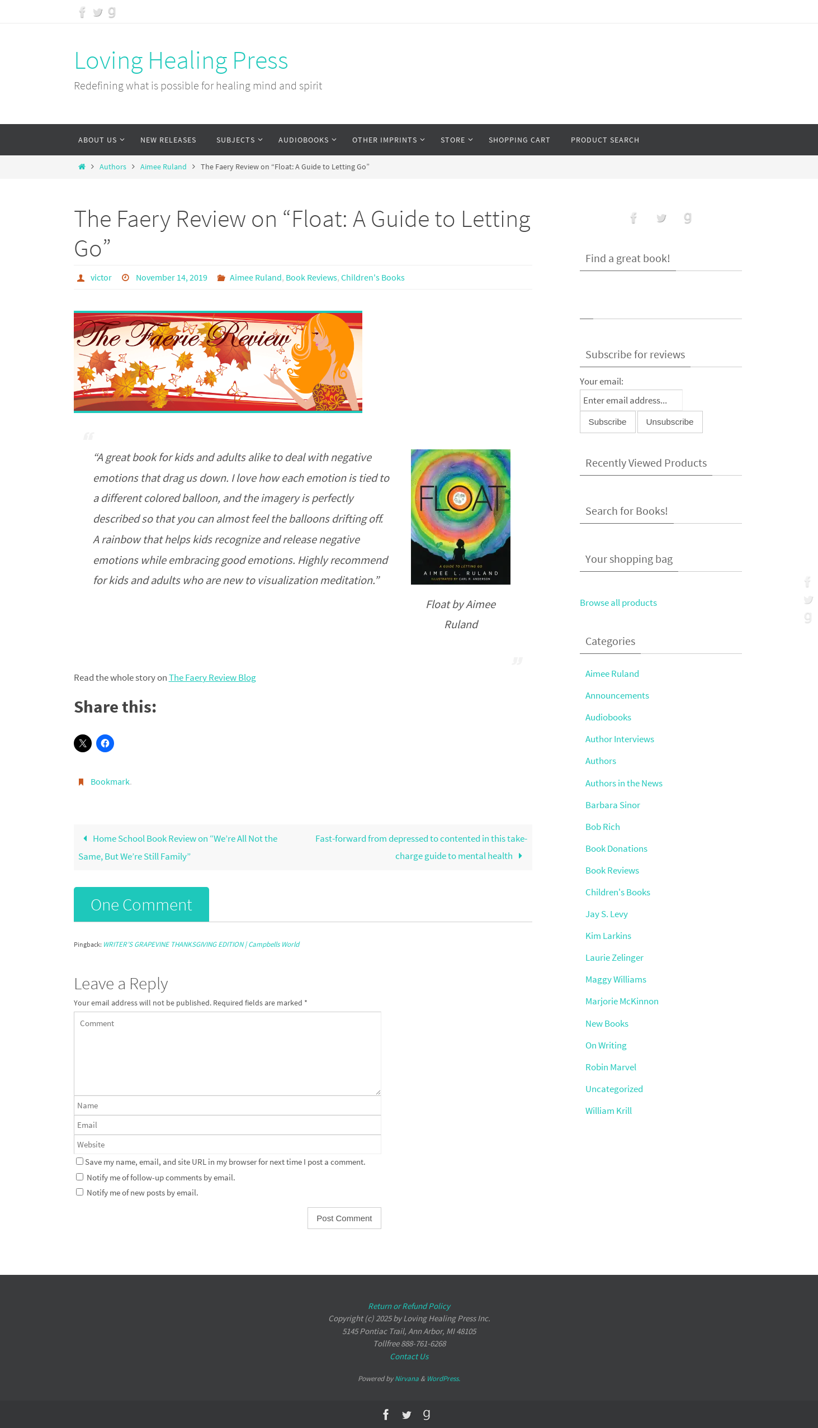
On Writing (606, 1045)
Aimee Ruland (163, 167)
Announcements (617, 695)
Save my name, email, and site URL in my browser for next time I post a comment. (225, 1161)
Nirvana (407, 1378)
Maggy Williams (615, 979)
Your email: (601, 381)
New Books (606, 1023)
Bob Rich (602, 826)
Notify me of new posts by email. (142, 1192)
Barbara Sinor (612, 805)
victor (101, 277)
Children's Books (373, 277)
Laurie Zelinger (614, 957)
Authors (113, 167)
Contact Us (409, 1355)
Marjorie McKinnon (622, 1001)
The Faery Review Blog (212, 677)
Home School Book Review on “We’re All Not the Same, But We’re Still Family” (178, 847)
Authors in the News (624, 783)
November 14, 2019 (171, 277)
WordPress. (443, 1378)
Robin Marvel (610, 1067)
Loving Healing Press (181, 60)
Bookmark (110, 781)
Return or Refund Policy (409, 1305)
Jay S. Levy (606, 914)
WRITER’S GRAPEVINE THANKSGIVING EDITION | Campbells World (201, 944)
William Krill (608, 1110)
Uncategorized (614, 1089)
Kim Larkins (608, 935)
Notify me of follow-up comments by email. (161, 1176)
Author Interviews (619, 739)
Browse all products (618, 602)
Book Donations (616, 848)
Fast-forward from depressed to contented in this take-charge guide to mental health (421, 847)
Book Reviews (311, 277)
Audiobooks (608, 717)
